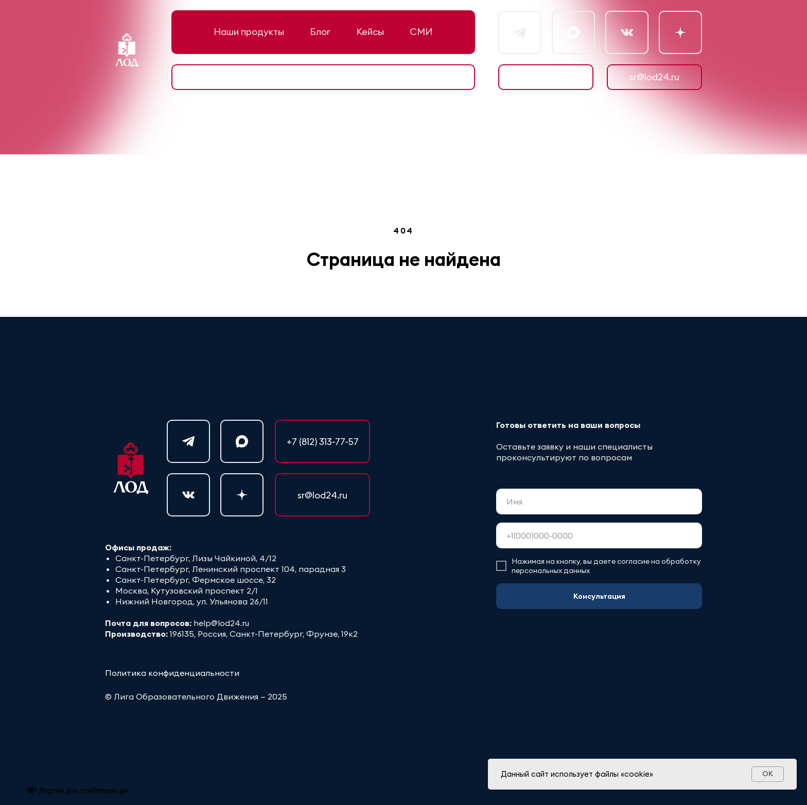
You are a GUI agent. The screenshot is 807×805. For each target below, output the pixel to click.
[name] (599, 501)
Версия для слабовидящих (77, 790)
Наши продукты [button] (249, 32)
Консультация (599, 596)
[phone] (599, 535)
